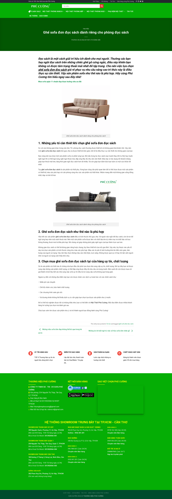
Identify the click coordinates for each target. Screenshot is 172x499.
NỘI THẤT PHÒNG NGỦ (96, 11)
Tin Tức (112, 1)
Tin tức (86, 29)
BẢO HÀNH (43, 16)
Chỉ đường (104, 1)
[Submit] (102, 6)
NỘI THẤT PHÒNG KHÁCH (53, 11)
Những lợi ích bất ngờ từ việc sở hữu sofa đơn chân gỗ (111, 331)
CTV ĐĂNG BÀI (95, 40)
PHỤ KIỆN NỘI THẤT (116, 11)
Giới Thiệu (96, 1)
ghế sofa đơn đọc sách (126, 324)
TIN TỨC (130, 11)
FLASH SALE (34, 11)
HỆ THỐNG (33, 16)
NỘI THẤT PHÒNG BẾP (75, 11)
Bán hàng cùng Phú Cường (125, 1)
